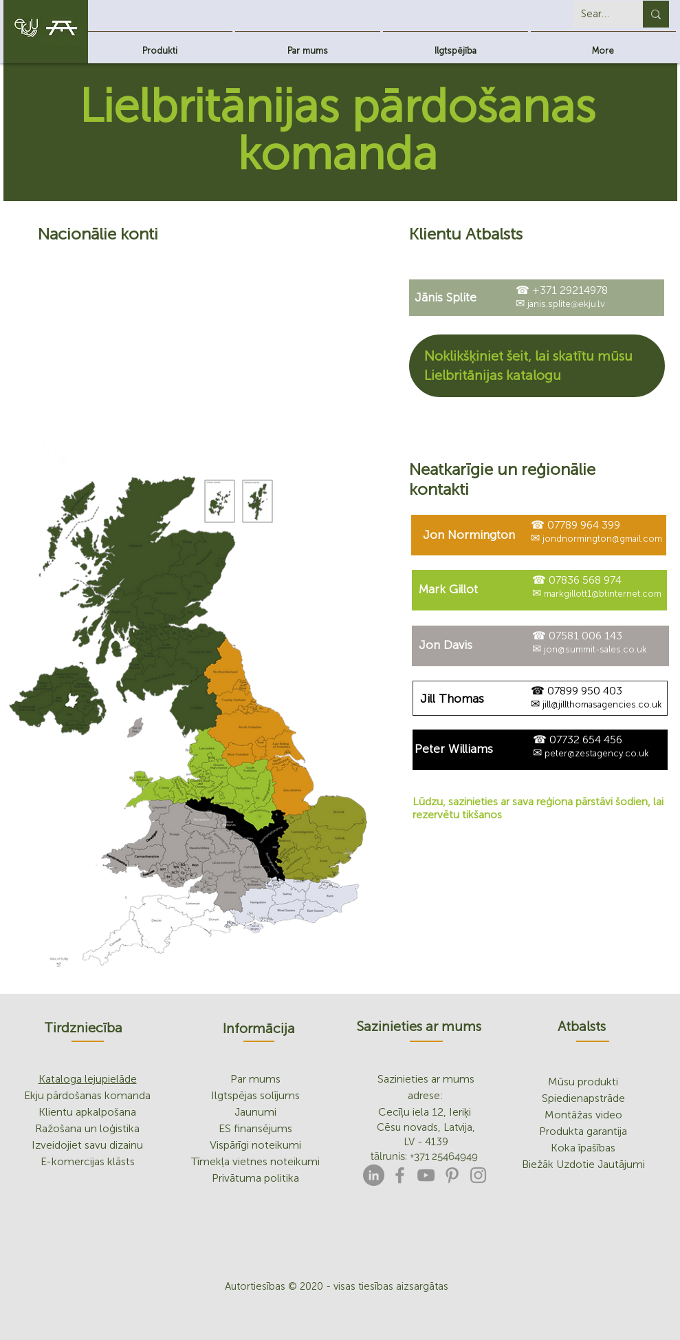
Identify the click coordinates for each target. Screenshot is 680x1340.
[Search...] (597, 14)
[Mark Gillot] (448, 589)
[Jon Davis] (446, 645)
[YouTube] (426, 1175)
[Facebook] (399, 1175)
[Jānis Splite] (445, 297)
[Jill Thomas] (452, 699)
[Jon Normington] (469, 535)
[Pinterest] (452, 1175)
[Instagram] (478, 1175)
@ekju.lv (588, 304)
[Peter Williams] (454, 749)
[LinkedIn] (373, 1175)
